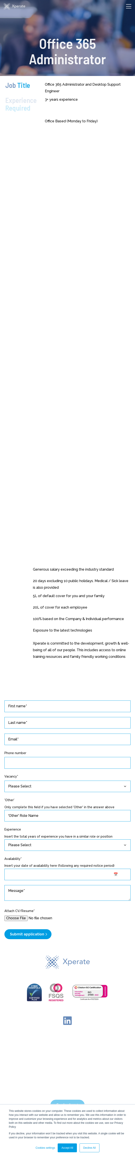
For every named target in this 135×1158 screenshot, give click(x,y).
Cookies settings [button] (45, 1147)
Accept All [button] (67, 1147)
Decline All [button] (89, 1147)
